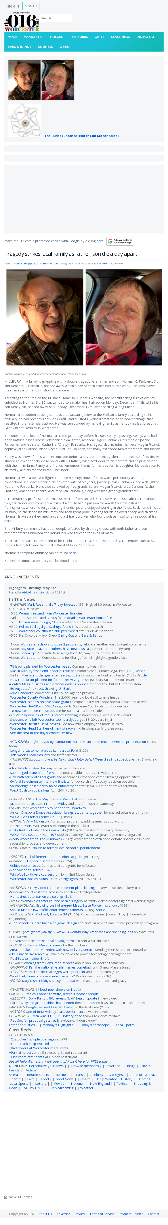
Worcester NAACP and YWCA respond (39, 706)
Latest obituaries (22, 1025)
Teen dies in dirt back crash (116, 759)
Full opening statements (42, 861)
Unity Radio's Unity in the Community (38, 830)
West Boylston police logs (30, 790)
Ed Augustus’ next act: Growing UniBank (40, 688)
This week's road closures (30, 755)
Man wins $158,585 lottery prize (57, 1016)
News (104, 263)
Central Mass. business (44, 945)
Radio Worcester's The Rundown (35, 839)
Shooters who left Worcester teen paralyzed (44, 719)
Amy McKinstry (37, 821)
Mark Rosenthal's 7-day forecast (52, 604)
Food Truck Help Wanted (30, 1043)
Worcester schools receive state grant (39, 701)
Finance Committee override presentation (114, 741)
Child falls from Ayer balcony (31, 768)
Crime (16, 1079)
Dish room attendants (27, 1057)
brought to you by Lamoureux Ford (53, 741)
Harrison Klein (21, 825)
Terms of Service (102, 1214)
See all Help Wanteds (25, 1061)
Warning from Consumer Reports (49, 963)
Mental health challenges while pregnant (55, 971)
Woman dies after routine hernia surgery (52, 901)
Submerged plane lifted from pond (36, 772)
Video (105, 772)
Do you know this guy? (36, 622)
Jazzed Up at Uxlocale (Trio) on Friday (38, 803)
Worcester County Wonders (31, 697)
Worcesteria (30, 657)
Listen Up (28, 653)
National (77, 1083)
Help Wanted (107, 1079)
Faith (30, 1079)
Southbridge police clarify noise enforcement (44, 786)
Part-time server (24, 1052)
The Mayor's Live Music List (56, 799)
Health (85, 1079)
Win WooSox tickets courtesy (32, 874)
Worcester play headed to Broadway (58, 808)
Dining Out (66, 635)
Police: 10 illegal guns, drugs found (45, 626)
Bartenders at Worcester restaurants (39, 1048)
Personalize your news (46, 1065)
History (126, 1079)
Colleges (116, 1074)
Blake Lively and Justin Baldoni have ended (42, 1002)
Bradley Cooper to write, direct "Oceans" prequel (61, 994)
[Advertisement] (84, 199)
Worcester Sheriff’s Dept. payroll (35, 724)
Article (140, 670)
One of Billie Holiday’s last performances (56, 1011)
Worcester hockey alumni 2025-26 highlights (44, 878)
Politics (121, 1083)
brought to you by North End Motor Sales (61, 759)
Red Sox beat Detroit (26, 870)
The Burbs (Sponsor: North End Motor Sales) (81, 135)
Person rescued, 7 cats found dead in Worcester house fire (66, 617)
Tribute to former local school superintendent (65, 848)
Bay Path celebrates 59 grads (33, 777)
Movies (58, 1083)
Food (45, 1079)
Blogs (131, 1065)
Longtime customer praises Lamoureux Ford (44, 750)
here (100, 241)
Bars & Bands (91, 635)
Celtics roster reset (25, 865)
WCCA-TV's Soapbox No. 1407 (33, 834)
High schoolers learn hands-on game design (43, 923)
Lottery (41, 1083)
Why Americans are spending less (107, 932)
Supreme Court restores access (34, 892)
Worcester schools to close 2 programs (51, 644)
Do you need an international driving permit (43, 940)
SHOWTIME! (33, 1088)
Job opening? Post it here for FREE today (77, 1061)
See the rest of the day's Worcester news (42, 732)
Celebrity (96, 1074)
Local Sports (125, 1025)
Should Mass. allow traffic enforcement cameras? (47, 909)
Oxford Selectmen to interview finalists (40, 781)
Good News (64, 1079)
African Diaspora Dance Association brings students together (56, 812)
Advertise (112, 1065)
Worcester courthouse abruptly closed (48, 631)
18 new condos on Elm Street (32, 710)
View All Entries (20, 1197)
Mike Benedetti (21, 693)
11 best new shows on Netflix (58, 989)
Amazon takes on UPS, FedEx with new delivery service (52, 949)
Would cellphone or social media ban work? (42, 976)
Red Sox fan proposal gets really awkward (42, 1020)
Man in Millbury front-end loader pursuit (40, 670)
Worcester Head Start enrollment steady (41, 728)
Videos (31, 1070)
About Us (45, 1214)
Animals (14, 1074)
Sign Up (31, 6)
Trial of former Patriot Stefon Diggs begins (57, 856)
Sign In (13, 6)
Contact (153, 1214)
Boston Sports (38, 1074)
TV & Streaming (62, 1088)
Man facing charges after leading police (50, 675)
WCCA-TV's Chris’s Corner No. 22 (35, 817)
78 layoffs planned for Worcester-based (40, 666)
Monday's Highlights (57, 1025)
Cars (79, 1074)
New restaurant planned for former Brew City (45, 679)
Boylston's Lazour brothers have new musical (55, 648)
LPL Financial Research (27, 954)
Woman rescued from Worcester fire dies (51, 613)
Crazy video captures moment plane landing (61, 887)
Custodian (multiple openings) (33, 1039)
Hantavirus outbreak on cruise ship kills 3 (41, 896)
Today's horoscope (94, 1025)
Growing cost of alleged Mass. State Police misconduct (77, 905)
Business (62, 1074)
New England (100, 1083)
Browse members (85, 1065)
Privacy (80, 1214)
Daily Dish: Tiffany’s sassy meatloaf (48, 980)
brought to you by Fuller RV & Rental (52, 932)
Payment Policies (131, 1214)
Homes (144, 1079)
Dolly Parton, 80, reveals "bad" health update (63, 998)
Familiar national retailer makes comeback (60, 967)
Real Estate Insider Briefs (29, 958)
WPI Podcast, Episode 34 (47, 914)
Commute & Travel (144, 1074)
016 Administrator (33, 592)
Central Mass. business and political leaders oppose (49, 684)
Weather (87, 1088)
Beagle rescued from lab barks (49, 1007)
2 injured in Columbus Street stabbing (49, 715)
